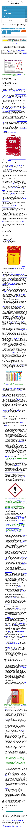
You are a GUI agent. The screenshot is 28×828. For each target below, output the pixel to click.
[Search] (26, 20)
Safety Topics (15, 13)
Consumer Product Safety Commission (16, 292)
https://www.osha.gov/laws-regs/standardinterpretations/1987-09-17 (11, 826)
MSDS (22, 268)
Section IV (21, 441)
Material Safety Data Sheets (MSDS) (16, 527)
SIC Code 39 (19, 390)
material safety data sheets (15, 110)
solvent (24, 667)
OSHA (5, 131)
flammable (9, 644)
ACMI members (14, 187)
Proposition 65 (15, 364)
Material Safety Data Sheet (8, 207)
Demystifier (18, 28)
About (9, 28)
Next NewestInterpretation (7, 47)
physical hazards (9, 641)
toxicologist (19, 306)
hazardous (4, 111)
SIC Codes (18, 516)
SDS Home (4, 28)
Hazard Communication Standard (11, 179)
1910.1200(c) (20, 518)
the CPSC (22, 476)
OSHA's (9, 279)
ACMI (22, 221)
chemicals (9, 111)
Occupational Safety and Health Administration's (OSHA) (14, 90)
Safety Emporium (23, 705)
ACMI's (14, 205)
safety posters (19, 74)
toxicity (17, 296)
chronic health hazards (14, 643)
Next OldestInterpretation (22, 47)
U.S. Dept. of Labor (6, 240)
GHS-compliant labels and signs (12, 498)
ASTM (25, 348)
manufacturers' (23, 277)
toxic (10, 289)
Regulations (23, 30)
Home (5, 7)
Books (13, 28)
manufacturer (8, 748)
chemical (14, 105)
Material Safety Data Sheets (13, 388)
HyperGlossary (13, 30)
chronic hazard (22, 294)
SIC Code (24, 559)
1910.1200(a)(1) (9, 508)
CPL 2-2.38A (19, 520)
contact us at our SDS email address (14, 820)
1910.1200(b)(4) (9, 456)
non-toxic (19, 124)
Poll (18, 30)
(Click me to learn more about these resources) (12, 36)
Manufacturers (8, 572)
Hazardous (4, 291)
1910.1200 (25, 53)
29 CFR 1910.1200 (11, 132)
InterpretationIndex (14, 47)
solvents (15, 642)
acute (6, 643)
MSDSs (22, 321)
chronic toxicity (16, 338)
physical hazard (17, 624)
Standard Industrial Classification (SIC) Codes (13, 531)
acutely (19, 316)
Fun (8, 30)
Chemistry (15, 16)
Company (15, 10)
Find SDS (4, 30)
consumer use (8, 586)
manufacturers (20, 105)
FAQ (23, 28)
